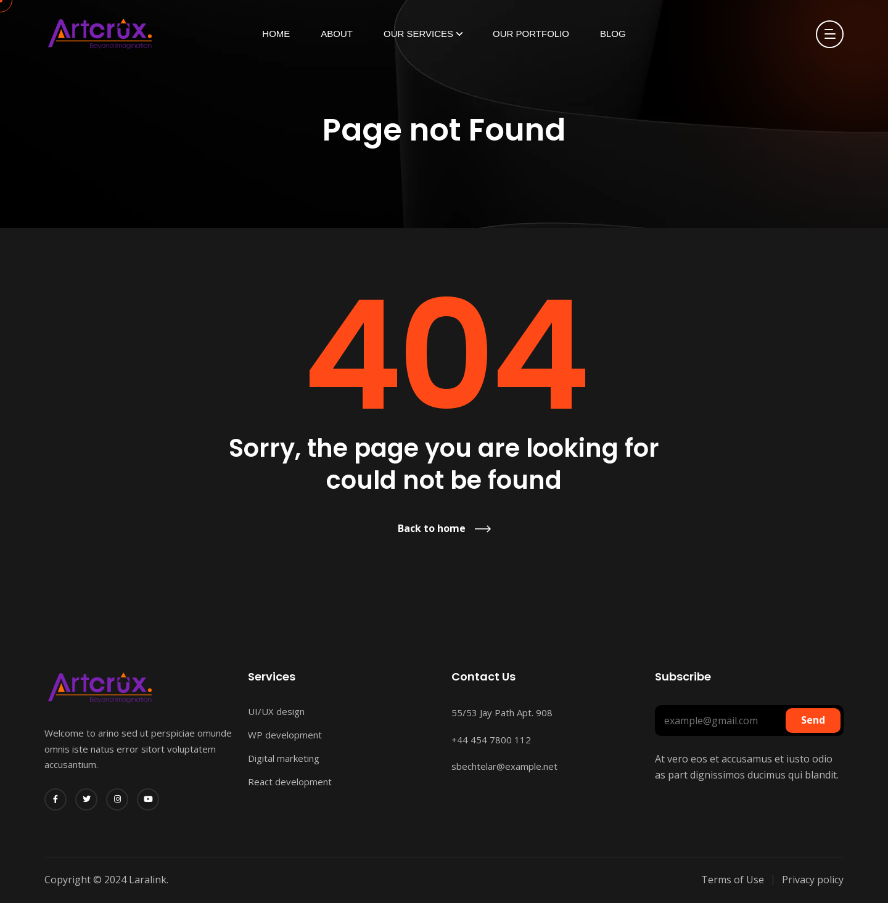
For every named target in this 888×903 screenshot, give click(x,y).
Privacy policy (813, 879)
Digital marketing (283, 758)
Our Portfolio (531, 33)
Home (276, 33)
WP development (285, 735)
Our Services (418, 33)
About (337, 33)
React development (290, 781)
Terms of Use (732, 879)
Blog (613, 33)
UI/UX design (276, 711)
